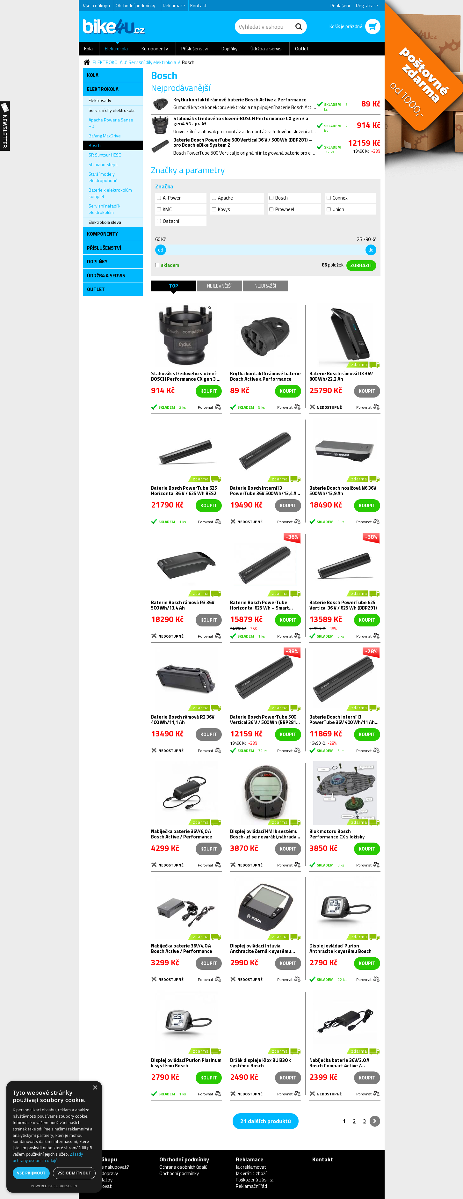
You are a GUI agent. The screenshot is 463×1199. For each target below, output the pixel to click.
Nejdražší (265, 285)
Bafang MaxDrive (105, 135)
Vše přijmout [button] (31, 1173)
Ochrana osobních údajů (183, 1167)
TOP (173, 285)
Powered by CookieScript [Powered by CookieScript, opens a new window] (54, 1185)
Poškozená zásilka (254, 1179)
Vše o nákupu (96, 5)
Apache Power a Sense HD (111, 122)
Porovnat (205, 407)
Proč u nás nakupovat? (106, 1167)
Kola (88, 48)
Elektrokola (116, 48)
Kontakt (198, 5)
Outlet (302, 48)
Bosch (188, 62)
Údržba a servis (266, 48)
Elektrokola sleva (105, 222)
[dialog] (54, 1137)
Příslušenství (194, 48)
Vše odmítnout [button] (74, 1173)
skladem (167, 265)
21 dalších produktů (265, 1121)
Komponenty (154, 48)
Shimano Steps (103, 164)
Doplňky (229, 48)
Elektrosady (100, 100)
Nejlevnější (219, 285)
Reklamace (174, 5)
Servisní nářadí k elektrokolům (104, 209)
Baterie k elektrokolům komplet (110, 193)
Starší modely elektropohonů (103, 177)
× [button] (94, 1088)
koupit (208, 391)
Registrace (367, 5)
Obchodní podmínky (135, 5)
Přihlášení (340, 5)
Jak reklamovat (251, 1167)
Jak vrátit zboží (251, 1173)
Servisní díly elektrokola (152, 62)
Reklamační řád (251, 1186)
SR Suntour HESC (105, 154)
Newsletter (5, 126)
